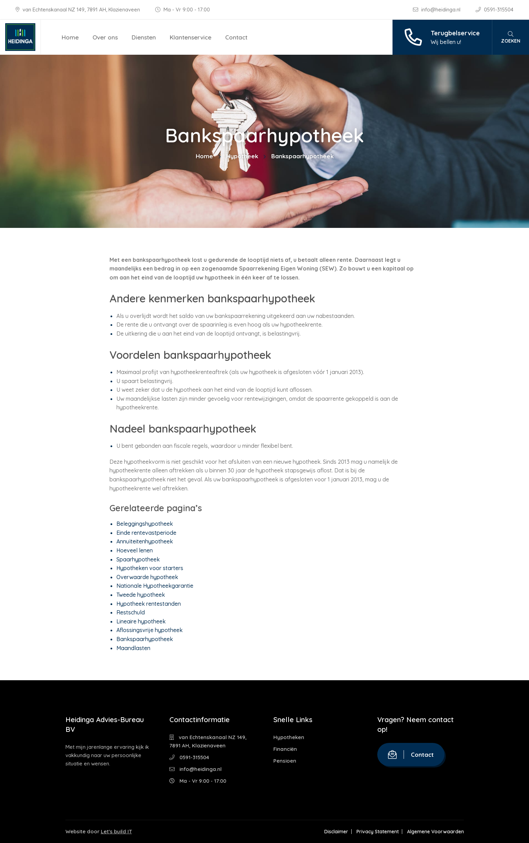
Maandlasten (133, 648)
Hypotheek (242, 156)
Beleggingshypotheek (144, 523)
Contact (236, 37)
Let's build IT (116, 831)
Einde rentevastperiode (146, 532)
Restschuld (130, 612)
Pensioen (284, 760)
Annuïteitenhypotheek (144, 541)
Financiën (285, 749)
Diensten (144, 37)
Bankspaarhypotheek (144, 639)
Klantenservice (190, 37)
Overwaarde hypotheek (147, 577)
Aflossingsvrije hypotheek (149, 630)
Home (70, 37)
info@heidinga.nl (437, 9)
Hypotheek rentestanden (148, 603)
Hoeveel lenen (134, 550)
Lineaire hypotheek (141, 621)
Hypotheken (288, 737)
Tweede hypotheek (140, 594)
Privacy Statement (377, 831)
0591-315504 (494, 9)
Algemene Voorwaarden (435, 831)
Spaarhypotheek (138, 559)
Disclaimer (336, 831)
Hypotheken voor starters (149, 568)
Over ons (105, 37)
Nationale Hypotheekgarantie (154, 585)
